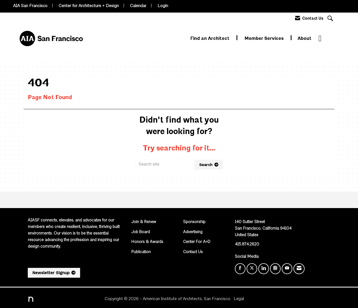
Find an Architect (210, 38)
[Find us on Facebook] (240, 268)
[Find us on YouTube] (287, 268)
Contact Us (193, 252)
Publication (141, 252)
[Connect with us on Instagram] (275, 268)
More (324, 38)
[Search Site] (330, 19)
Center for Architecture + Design (89, 6)
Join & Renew (143, 222)
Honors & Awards (147, 242)
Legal (238, 299)
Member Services (265, 38)
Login (162, 6)
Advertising (192, 232)
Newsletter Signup (50, 272)
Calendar (138, 6)
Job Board (140, 232)
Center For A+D (196, 242)
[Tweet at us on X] (252, 268)
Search (206, 164)
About (304, 38)
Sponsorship (194, 222)
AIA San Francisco (30, 6)
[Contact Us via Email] (299, 268)
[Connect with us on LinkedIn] (263, 268)
